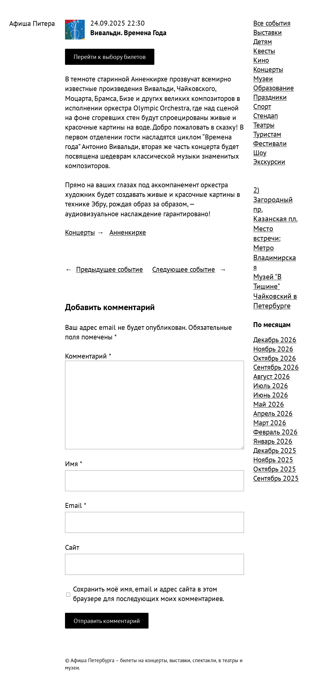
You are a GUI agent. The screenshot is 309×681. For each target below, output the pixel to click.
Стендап (265, 115)
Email (75, 505)
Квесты (264, 50)
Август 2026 (271, 376)
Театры (263, 124)
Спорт (262, 106)
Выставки (267, 32)
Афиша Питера (32, 23)
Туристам (267, 134)
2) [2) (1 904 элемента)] (256, 190)
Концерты (80, 232)
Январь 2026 (272, 441)
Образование (273, 87)
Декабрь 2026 (274, 339)
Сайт (72, 547)
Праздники (270, 97)
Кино (261, 59)
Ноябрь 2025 (273, 459)
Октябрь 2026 (274, 358)
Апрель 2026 (273, 413)
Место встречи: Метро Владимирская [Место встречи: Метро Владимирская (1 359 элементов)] (274, 248)
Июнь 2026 (270, 394)
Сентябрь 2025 (276, 478)
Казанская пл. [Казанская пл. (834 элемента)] (275, 218)
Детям (262, 41)
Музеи (263, 78)
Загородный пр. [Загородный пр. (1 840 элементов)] (273, 204)
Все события (272, 22)
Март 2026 (269, 422)
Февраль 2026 (275, 431)
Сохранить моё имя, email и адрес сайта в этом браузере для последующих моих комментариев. (148, 593)
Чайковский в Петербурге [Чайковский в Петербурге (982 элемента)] (275, 300)
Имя (73, 463)
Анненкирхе (127, 232)
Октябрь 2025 (274, 468)
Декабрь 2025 (274, 450)
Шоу (259, 152)
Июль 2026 (270, 385)
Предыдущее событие (109, 269)
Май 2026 (268, 404)
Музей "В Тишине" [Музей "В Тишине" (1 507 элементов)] (267, 281)
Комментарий (88, 355)
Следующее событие (183, 269)
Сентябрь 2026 (276, 367)
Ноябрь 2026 (273, 348)
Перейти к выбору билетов (110, 56)
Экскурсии (269, 161)
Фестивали (270, 143)
